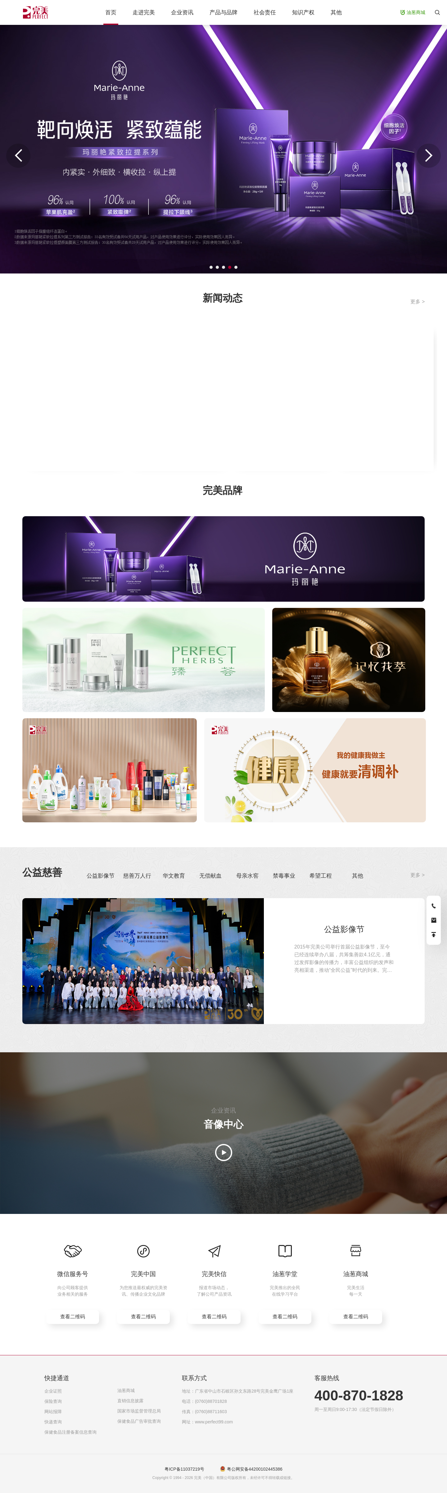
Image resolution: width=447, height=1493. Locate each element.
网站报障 (53, 1411)
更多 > (417, 301)
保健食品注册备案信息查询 (70, 1432)
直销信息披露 (130, 1400)
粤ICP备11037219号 (184, 1469)
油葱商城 (126, 1390)
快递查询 (53, 1421)
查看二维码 (72, 1316)
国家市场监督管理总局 (139, 1410)
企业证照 (53, 1391)
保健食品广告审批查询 (139, 1421)
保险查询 (53, 1401)
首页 (110, 12)
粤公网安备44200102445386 (254, 1469)
